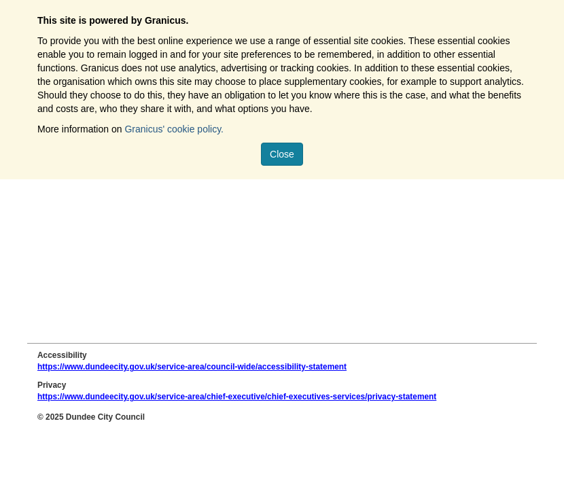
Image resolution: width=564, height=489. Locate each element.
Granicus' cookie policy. (174, 129)
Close (282, 154)
